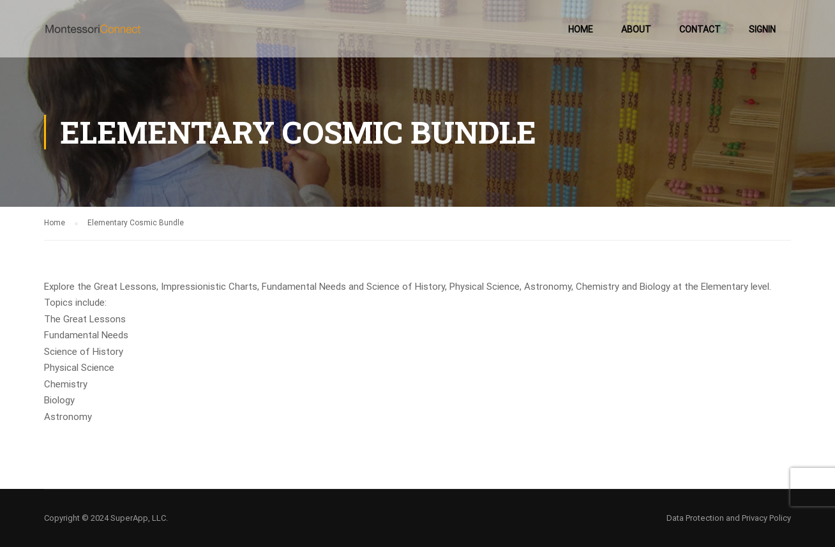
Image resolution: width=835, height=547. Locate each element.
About (636, 29)
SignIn (762, 29)
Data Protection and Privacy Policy (728, 518)
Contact (700, 29)
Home (580, 29)
